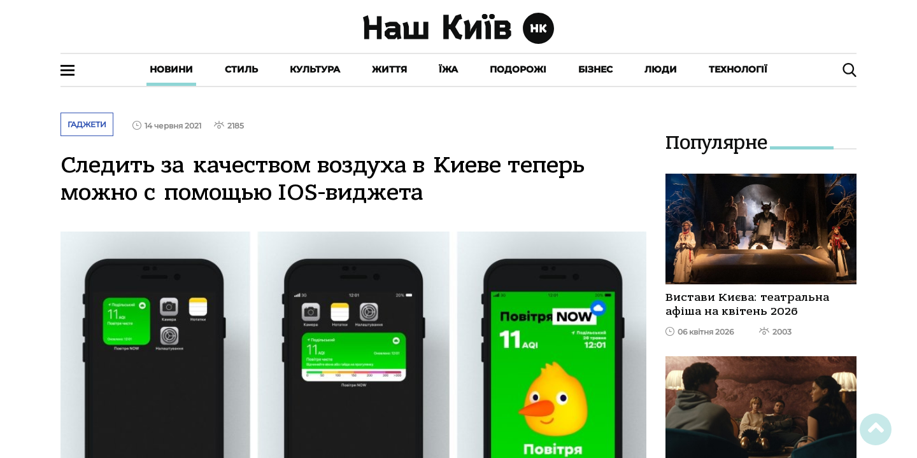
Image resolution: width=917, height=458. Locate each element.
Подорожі (518, 69)
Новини (171, 69)
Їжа (448, 69)
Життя (389, 69)
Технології (738, 69)
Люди (660, 69)
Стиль (241, 69)
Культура (315, 69)
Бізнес (595, 69)
